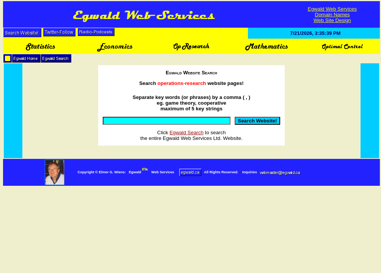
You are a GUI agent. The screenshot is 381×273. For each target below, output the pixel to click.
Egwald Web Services (332, 9)
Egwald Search (186, 132)
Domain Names (332, 14)
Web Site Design (332, 20)
